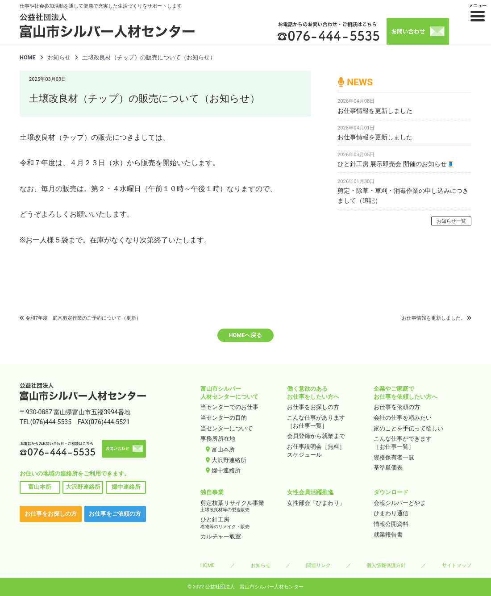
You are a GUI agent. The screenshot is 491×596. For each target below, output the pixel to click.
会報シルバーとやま (400, 503)
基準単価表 (388, 467)
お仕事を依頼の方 (397, 407)
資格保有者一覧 (394, 457)
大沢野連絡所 (83, 486)
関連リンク (318, 565)
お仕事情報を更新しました (374, 110)
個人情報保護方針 (386, 565)
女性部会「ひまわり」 (316, 503)
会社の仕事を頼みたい (403, 417)
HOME (28, 57)
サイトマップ (456, 565)
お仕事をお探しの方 (51, 513)
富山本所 (39, 486)
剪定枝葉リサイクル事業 (241, 506)
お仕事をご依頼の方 (115, 513)
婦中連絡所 (126, 486)
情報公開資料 (391, 524)
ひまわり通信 (391, 513)
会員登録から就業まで (316, 436)
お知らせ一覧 (451, 221)
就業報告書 (388, 534)
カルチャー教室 (220, 536)
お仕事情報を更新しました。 (434, 318)
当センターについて (226, 428)
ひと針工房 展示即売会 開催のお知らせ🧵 (395, 163)
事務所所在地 (217, 438)
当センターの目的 (223, 417)
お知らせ (260, 565)
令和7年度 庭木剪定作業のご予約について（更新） (83, 318)
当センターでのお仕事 (229, 407)
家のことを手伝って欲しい (408, 428)
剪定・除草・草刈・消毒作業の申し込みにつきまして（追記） (403, 195)
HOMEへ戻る (245, 335)
